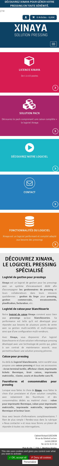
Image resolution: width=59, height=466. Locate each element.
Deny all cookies (41, 457)
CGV (37, 448)
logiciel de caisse (18, 314)
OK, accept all (17, 457)
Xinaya (38, 390)
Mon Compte (26, 17)
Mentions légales (49, 448)
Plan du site (27, 448)
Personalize (30, 462)
